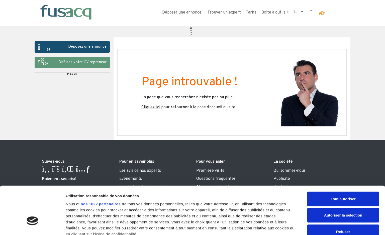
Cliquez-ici (150, 107)
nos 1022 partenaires (101, 167)
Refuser (343, 195)
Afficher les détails (276, 225)
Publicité (191, 32)
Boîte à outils (273, 12)
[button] (322, 13)
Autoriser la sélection (343, 179)
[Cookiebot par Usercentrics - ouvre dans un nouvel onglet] (32, 225)
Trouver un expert (224, 12)
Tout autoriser (343, 162)
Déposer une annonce (182, 12)
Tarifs (251, 12)
